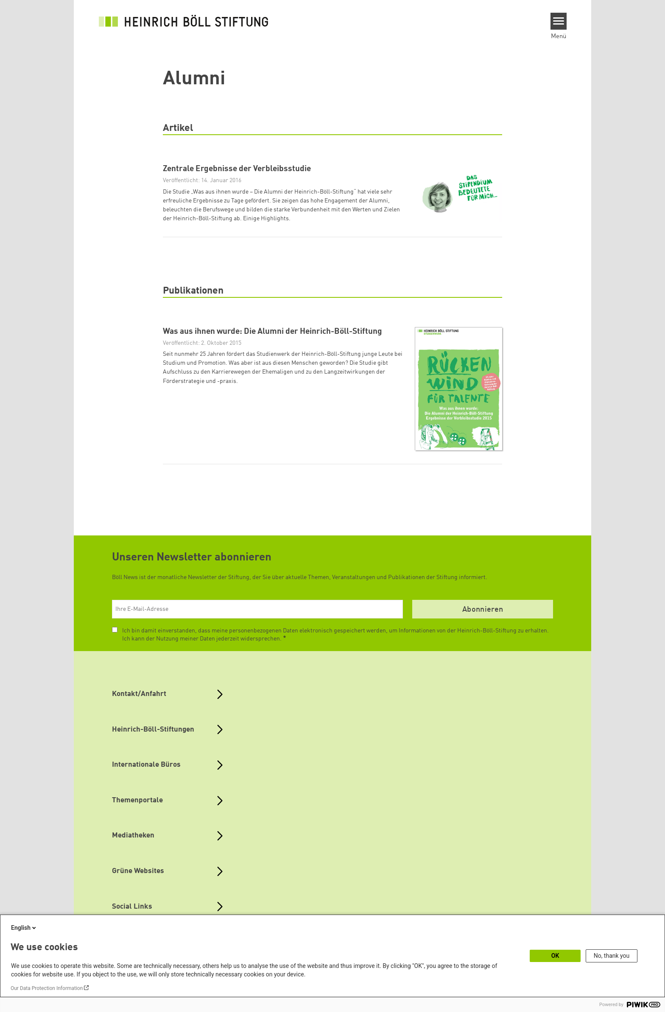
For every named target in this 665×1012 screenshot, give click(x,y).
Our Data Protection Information (47, 988)
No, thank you (612, 955)
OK (555, 955)
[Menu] (558, 21)
